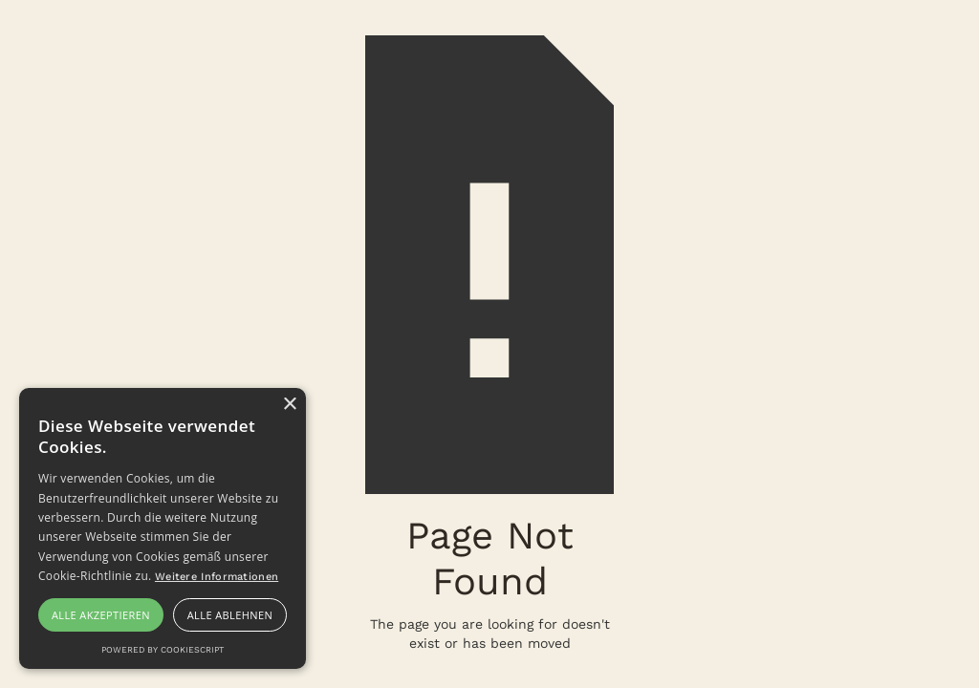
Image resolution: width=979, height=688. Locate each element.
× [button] (289, 405)
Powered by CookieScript (162, 650)
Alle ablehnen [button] (229, 615)
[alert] (162, 528)
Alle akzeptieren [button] (101, 615)
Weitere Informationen (216, 576)
